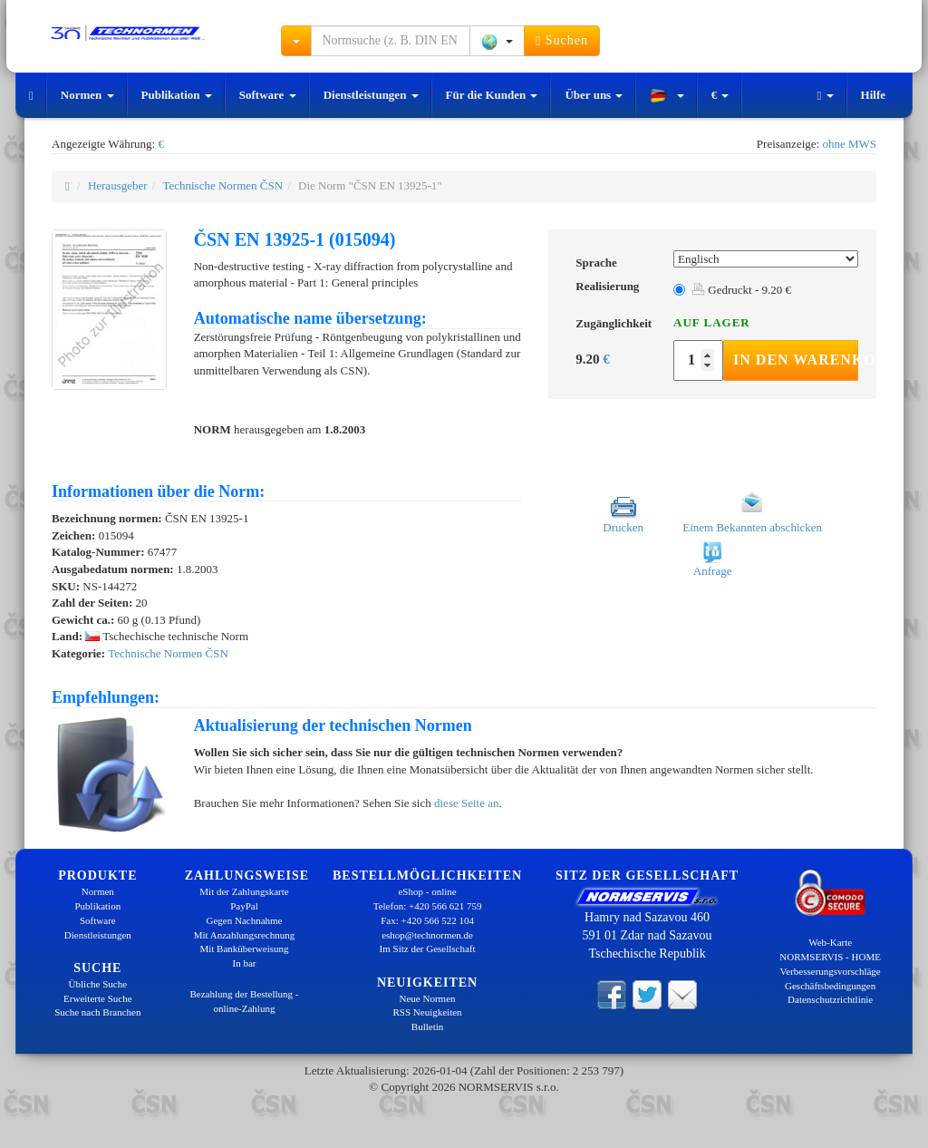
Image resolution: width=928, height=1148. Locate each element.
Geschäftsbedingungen (830, 985)
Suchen (562, 41)
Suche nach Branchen (97, 1012)
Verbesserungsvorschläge (830, 971)
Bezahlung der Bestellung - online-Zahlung (243, 1001)
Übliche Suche (98, 983)
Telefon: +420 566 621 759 (427, 905)
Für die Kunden (492, 95)
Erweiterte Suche (97, 998)
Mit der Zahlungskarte (243, 891)
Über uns (594, 95)
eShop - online (427, 891)
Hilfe (873, 95)
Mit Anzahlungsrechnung (244, 934)
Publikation (176, 95)
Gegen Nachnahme (244, 920)
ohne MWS (849, 144)
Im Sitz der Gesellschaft (428, 948)
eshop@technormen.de (427, 934)
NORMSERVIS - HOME (830, 956)
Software (267, 95)
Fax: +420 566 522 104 (427, 920)
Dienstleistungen (371, 95)
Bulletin (427, 1026)
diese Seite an (466, 803)
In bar (244, 963)
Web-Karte (830, 942)
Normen (87, 95)
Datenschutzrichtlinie (830, 999)
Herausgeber (118, 185)
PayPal (244, 905)
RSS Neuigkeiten (427, 1012)
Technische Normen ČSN (222, 185)
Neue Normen (428, 998)
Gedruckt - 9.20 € (741, 290)
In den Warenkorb (795, 359)
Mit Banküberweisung (243, 948)
